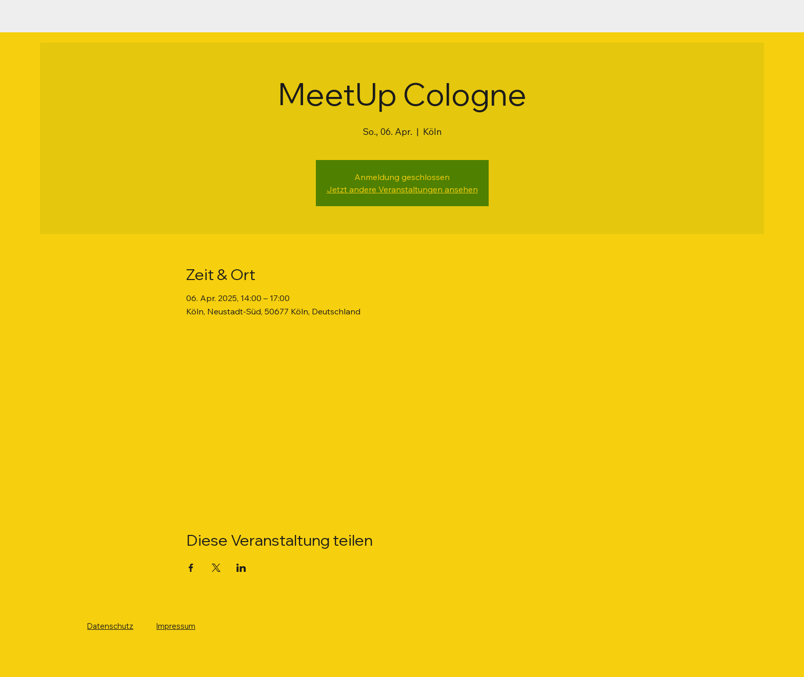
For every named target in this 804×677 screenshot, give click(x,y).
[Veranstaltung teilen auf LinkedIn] (241, 568)
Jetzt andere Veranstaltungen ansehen (402, 189)
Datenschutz (110, 626)
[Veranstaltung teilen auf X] (216, 568)
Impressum (175, 626)
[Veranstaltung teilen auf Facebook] (191, 568)
